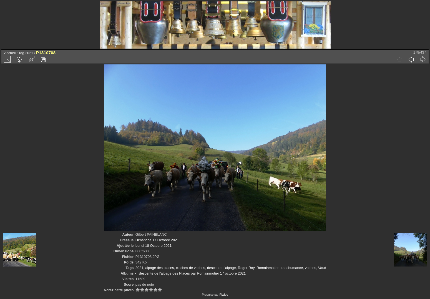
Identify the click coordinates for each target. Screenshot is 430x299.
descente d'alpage (221, 268)
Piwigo (223, 294)
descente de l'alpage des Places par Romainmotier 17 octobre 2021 (192, 273)
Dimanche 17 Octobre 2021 (157, 240)
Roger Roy (246, 268)
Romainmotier (267, 268)
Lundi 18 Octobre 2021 (153, 245)
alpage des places (159, 268)
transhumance (291, 268)
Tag (21, 53)
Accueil (10, 53)
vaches (310, 268)
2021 (29, 53)
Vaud (322, 268)
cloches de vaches (190, 268)
